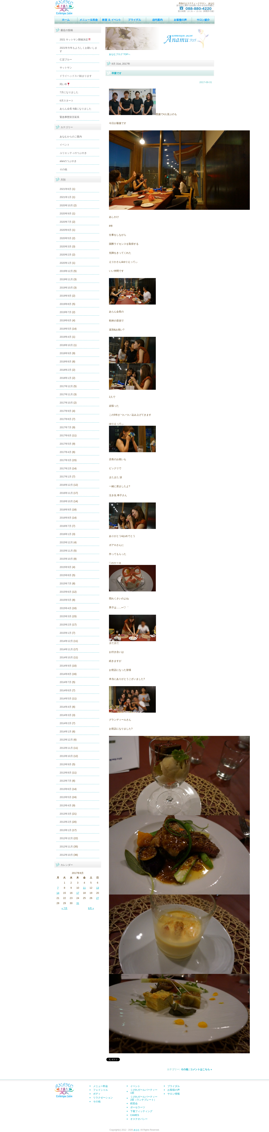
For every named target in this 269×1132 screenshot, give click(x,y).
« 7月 (64, 908)
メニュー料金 (100, 1086)
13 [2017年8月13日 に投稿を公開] (97, 887)
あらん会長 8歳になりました (75, 108)
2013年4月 (65, 805)
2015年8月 (65, 575)
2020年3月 (65, 246)
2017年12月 (66, 386)
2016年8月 (65, 517)
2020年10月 (66, 205)
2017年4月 (65, 452)
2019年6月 (65, 320)
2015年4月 (65, 608)
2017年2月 (65, 468)
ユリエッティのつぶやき (73, 153)
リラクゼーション (103, 1097)
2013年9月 (65, 764)
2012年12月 (66, 838)
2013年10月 (66, 756)
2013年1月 (65, 830)
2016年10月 (66, 501)
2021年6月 (65, 189)
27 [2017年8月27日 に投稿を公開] (97, 898)
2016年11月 (66, 493)
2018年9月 (65, 353)
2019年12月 (66, 271)
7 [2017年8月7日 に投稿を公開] (58, 887)
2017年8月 (65, 419)
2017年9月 (65, 411)
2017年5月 (65, 443)
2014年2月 (65, 723)
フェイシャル (100, 1089)
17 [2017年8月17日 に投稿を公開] (77, 893)
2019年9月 (65, 295)
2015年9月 (65, 567)
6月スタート (66, 100)
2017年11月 (66, 394)
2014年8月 (65, 674)
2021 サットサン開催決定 (75, 39)
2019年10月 (66, 287)
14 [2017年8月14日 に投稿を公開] (58, 893)
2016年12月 (66, 484)
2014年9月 (65, 665)
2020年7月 (65, 221)
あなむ (136, 1130)
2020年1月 (65, 262)
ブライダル (173, 1086)
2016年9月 (65, 509)
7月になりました (69, 92)
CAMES (134, 1115)
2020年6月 (65, 229)
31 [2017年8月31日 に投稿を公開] (77, 903)
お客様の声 (180, 20)
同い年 (65, 84)
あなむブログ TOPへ (119, 54)
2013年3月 (65, 813)
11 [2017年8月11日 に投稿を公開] (84, 887)
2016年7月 (65, 526)
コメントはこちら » (201, 1069)
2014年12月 (66, 641)
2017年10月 (66, 402)
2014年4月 (65, 706)
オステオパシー (139, 1119)
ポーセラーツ (137, 1107)
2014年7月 (65, 682)
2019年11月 (66, 279)
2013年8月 (65, 772)
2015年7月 (65, 583)
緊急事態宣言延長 (69, 117)
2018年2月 (65, 369)
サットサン (66, 67)
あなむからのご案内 (71, 136)
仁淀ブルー (66, 59)
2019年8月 (65, 304)
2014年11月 (66, 649)
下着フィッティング (141, 1111)
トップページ (65, 20)
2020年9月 (65, 213)
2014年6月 (65, 690)
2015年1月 (65, 632)
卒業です (116, 73)
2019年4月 (65, 336)
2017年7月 (65, 427)
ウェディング (134, 20)
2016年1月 (65, 534)
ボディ (97, 1093)
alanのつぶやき (68, 161)
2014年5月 (65, 698)
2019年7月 (65, 312)
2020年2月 (65, 254)
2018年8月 (65, 361)
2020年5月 (65, 238)
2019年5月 (65, 328)
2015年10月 (66, 558)
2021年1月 (65, 197)
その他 (63, 169)
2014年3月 (65, 715)
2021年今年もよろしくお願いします (78, 49)
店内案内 (157, 20)
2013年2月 (65, 821)
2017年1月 (65, 476)
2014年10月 (66, 657)
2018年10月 (66, 345)
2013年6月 (65, 789)
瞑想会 (134, 1103)
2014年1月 (65, 731)
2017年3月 (65, 460)
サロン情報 (203, 20)
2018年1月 (65, 378)
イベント (111, 20)
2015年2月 (65, 624)
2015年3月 (65, 616)
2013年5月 (65, 797)
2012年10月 (66, 854)
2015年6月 (65, 591)
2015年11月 (66, 550)
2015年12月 (66, 542)
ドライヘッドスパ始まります (76, 75)
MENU (88, 20)
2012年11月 (66, 846)
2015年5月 (65, 599)
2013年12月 (66, 739)
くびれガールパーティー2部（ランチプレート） (143, 1098)
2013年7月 (65, 780)
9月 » (91, 908)
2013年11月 (66, 747)
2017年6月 (65, 435)
